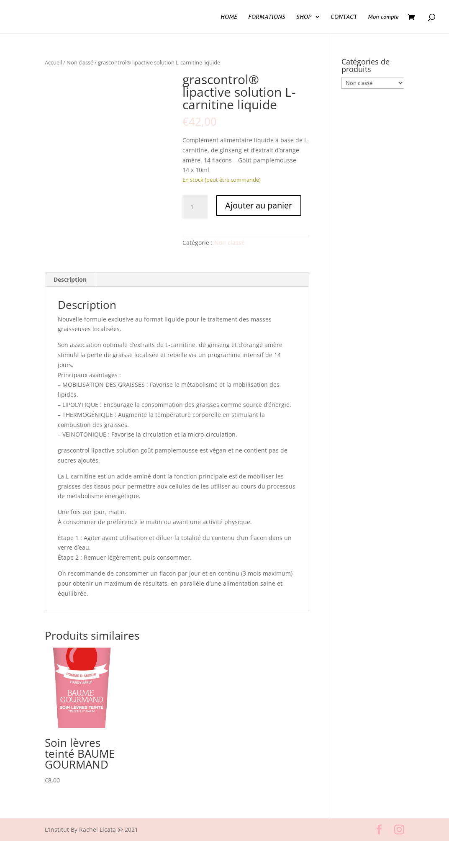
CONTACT (344, 17)
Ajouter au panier (258, 205)
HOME (229, 17)
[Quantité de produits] (195, 207)
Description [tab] (70, 279)
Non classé (80, 62)
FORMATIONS (266, 17)
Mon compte (383, 17)
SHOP (303, 17)
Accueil (53, 62)
